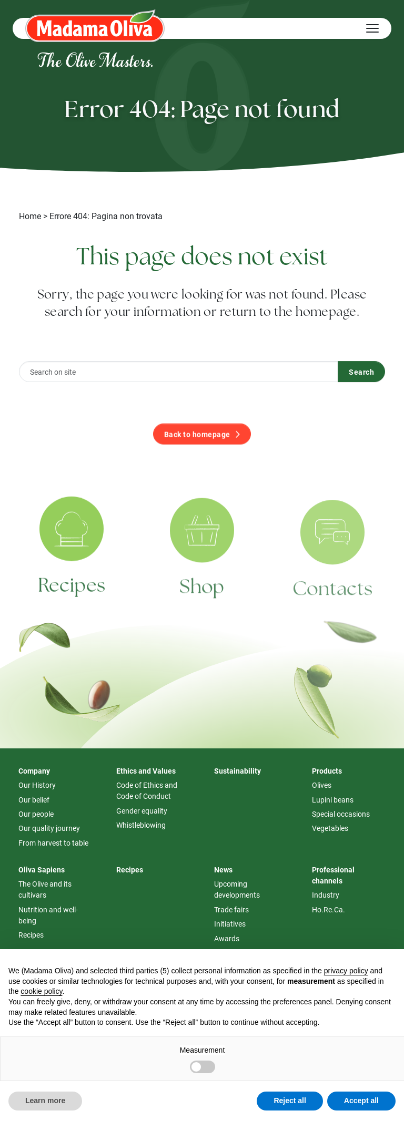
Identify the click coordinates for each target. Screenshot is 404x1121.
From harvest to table (53, 843)
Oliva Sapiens (41, 870)
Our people (36, 814)
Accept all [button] (361, 1100)
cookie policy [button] (41, 991)
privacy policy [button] (346, 970)
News (223, 870)
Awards (226, 938)
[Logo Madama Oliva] (95, 25)
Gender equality (141, 811)
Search (361, 372)
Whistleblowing (141, 825)
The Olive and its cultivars (45, 889)
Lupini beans (333, 800)
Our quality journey (49, 828)
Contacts (332, 601)
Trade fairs (231, 909)
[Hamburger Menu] (372, 28)
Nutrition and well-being (48, 914)
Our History (37, 785)
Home (30, 215)
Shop (201, 598)
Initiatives (230, 924)
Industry (325, 895)
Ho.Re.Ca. (328, 909)
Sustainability (237, 771)
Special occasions (341, 814)
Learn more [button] (45, 1100)
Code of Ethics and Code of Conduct (146, 790)
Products (327, 771)
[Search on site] (178, 371)
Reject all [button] (290, 1100)
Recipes (72, 594)
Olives (321, 785)
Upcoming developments (237, 889)
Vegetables (330, 828)
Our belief (33, 800)
